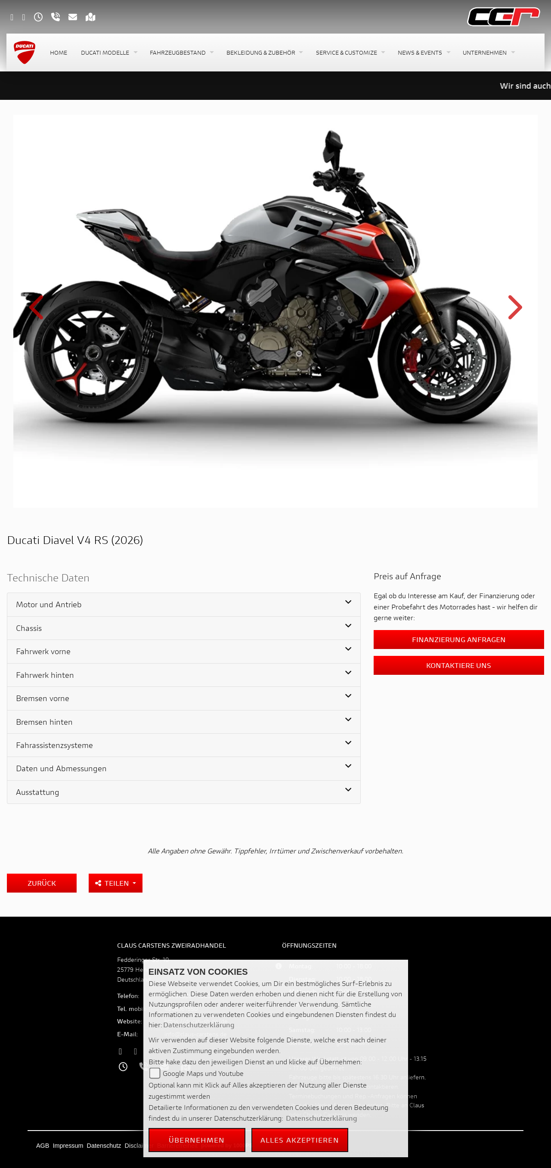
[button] (108, 52)
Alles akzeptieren (299, 1139)
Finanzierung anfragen (459, 639)
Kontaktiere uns (458, 665)
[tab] (183, 604)
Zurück (42, 882)
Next (513, 313)
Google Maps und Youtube (203, 1073)
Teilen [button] (113, 882)
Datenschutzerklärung (199, 1024)
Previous (38, 313)
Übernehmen (197, 1139)
